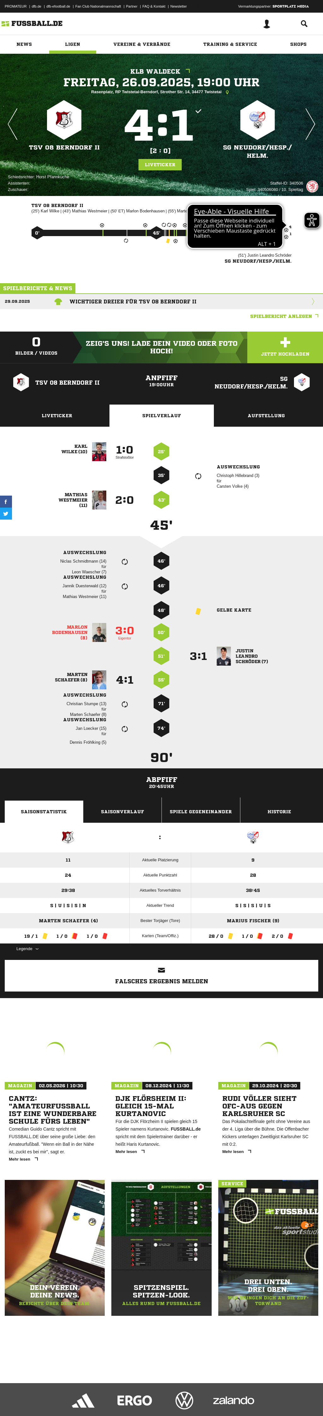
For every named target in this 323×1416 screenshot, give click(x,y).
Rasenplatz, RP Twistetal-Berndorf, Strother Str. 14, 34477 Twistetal (161, 92)
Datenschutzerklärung (45, 1401)
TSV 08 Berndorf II (64, 147)
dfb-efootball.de (58, 6)
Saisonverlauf (122, 811)
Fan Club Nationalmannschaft (98, 6)
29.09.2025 (17, 301)
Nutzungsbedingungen (84, 1401)
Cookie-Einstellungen (189, 1401)
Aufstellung (266, 415)
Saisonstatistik (44, 811)
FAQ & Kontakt (154, 6)
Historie (279, 811)
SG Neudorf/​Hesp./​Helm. (257, 151)
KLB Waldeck (161, 71)
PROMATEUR (15, 6)
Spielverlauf (161, 415)
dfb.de (36, 6)
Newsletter (178, 6)
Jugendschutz (118, 1401)
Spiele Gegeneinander (201, 811)
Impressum (13, 1401)
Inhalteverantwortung (151, 1401)
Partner (132, 6)
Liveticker (160, 164)
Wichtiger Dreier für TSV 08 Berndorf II (133, 301)
